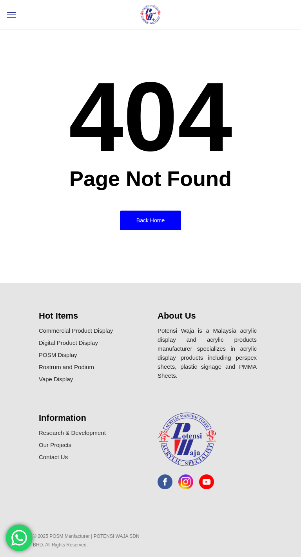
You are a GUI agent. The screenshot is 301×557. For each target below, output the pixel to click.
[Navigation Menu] (11, 14)
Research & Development (72, 432)
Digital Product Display (68, 342)
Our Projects (55, 445)
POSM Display (58, 355)
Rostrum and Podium (66, 367)
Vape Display (56, 379)
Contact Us (53, 457)
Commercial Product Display (76, 330)
